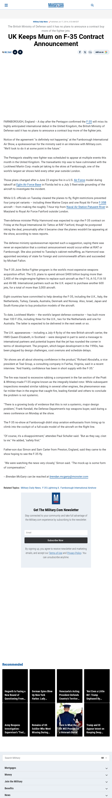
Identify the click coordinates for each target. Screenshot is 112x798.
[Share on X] (85, 52)
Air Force (79, 179)
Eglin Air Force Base (28, 183)
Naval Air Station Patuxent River (85, 206)
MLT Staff (8, 52)
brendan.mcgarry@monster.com (69, 475)
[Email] (90, 52)
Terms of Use (55, 551)
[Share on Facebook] (79, 52)
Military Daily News (40, 22)
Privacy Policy (74, 551)
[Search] (90, 5)
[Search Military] (50, 758)
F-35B (102, 201)
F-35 (89, 120)
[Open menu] (6, 5)
